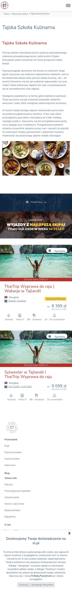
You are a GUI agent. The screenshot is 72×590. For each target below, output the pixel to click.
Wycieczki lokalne (13, 452)
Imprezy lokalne (12, 459)
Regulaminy (10, 517)
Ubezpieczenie (12, 497)
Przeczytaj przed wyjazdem (18, 491)
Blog (7, 473)
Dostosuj (23, 584)
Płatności (9, 484)
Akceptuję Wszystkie (42, 584)
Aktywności (10, 465)
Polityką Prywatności (41, 576)
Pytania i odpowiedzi (14, 504)
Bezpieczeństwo (12, 510)
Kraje (7, 446)
